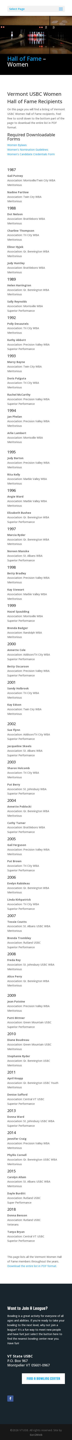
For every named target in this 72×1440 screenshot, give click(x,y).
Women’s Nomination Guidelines (27, 149)
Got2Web (36, 1435)
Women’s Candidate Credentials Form (31, 154)
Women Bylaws (17, 145)
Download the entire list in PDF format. (32, 1266)
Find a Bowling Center (43, 1379)
